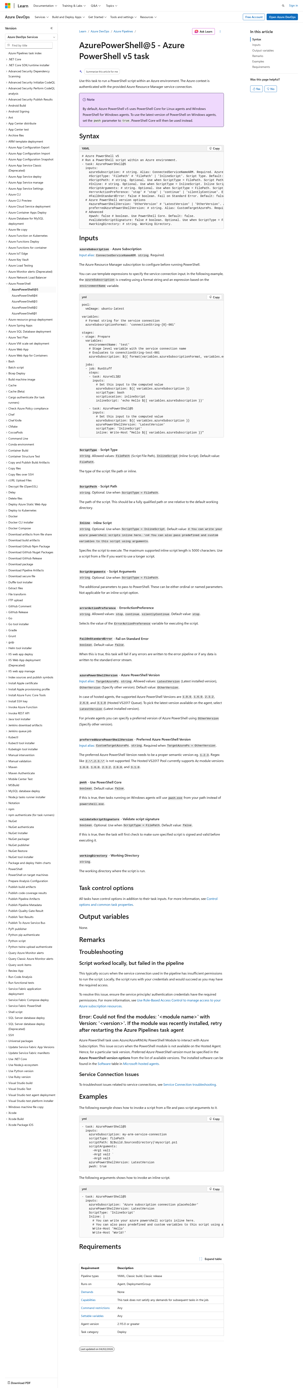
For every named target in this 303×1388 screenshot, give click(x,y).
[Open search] (283, 5)
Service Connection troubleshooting (189, 1084)
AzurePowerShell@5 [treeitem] (25, 289)
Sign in (293, 5)
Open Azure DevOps (282, 17)
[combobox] (31, 37)
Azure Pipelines (123, 31)
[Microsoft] (8, 5)
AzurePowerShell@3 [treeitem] (24, 301)
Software (104, 1063)
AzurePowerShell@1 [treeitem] (24, 313)
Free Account (254, 17)
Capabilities (88, 1300)
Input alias (86, 255)
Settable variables (92, 1316)
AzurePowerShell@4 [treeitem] (24, 295)
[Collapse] (51, 28)
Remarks (257, 56)
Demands (87, 1292)
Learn (82, 31)
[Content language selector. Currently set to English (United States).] (24, 1382)
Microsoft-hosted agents (141, 1063)
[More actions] (220, 31)
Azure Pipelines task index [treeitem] (24, 53)
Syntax (256, 39)
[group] (151, 190)
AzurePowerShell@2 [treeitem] (24, 307)
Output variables (263, 50)
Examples (258, 61)
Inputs (256, 45)
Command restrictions (95, 1308)
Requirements (261, 67)
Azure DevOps (100, 31)
